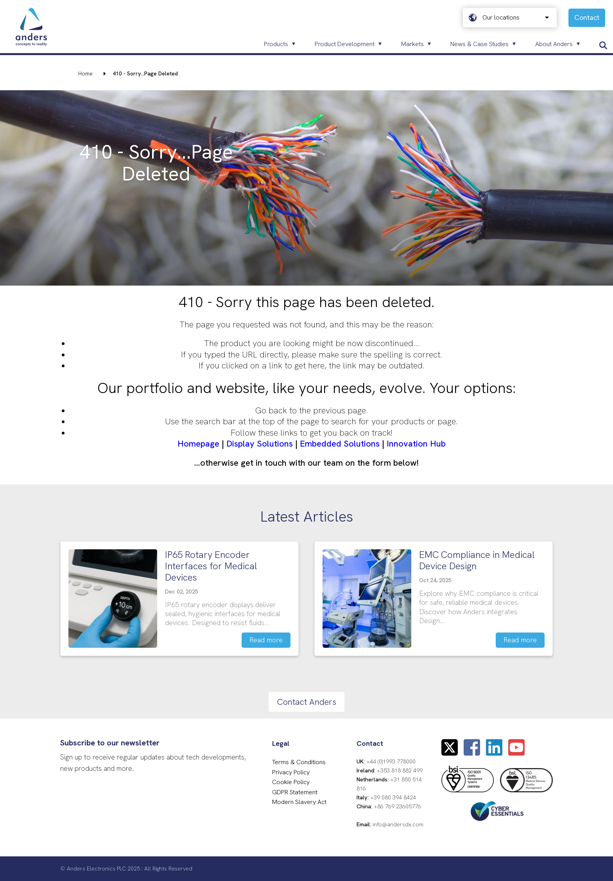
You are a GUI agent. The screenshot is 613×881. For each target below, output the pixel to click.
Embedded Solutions (340, 443)
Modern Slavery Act (299, 802)
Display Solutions (259, 443)
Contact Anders (306, 702)
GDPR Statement (294, 792)
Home (85, 73)
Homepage (198, 443)
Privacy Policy (291, 772)
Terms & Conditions (299, 762)
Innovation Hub (416, 443)
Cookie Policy (291, 782)
